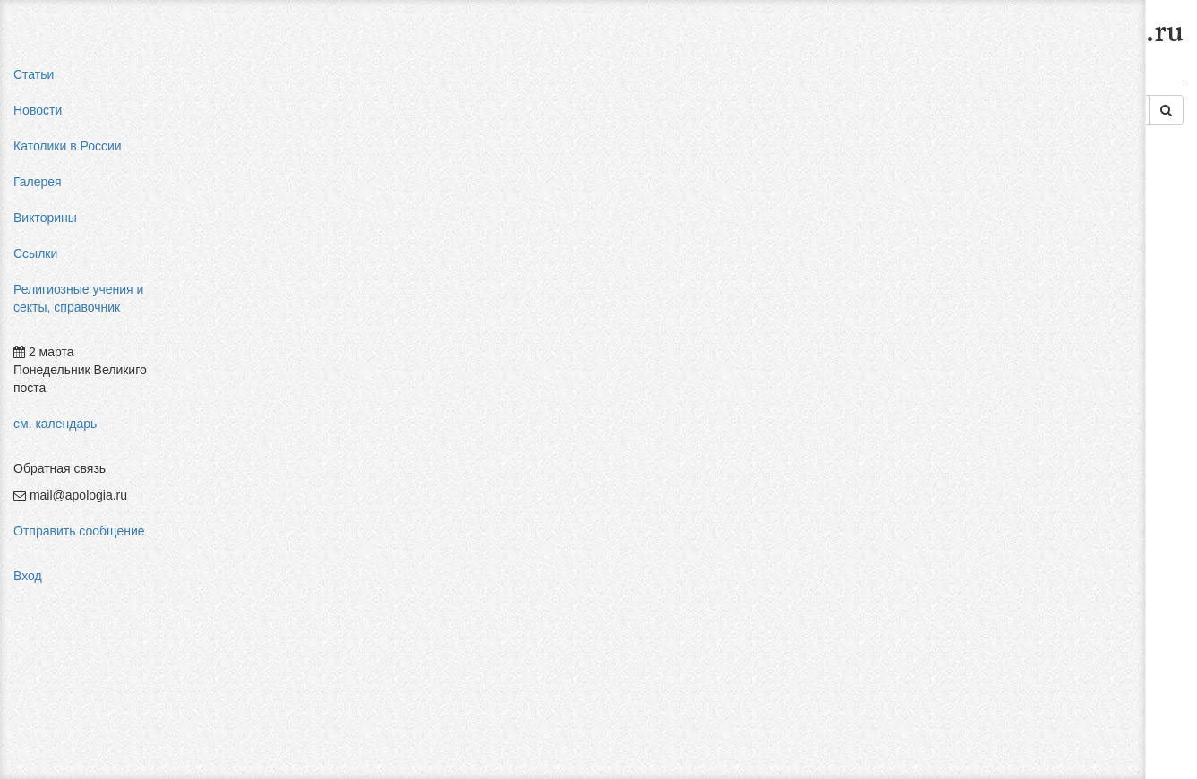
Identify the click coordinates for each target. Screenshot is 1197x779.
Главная (229, 79)
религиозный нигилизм (1022, 358)
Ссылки (35, 253)
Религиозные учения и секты (356, 79)
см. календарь (55, 423)
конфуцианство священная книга (1052, 340)
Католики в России (67, 146)
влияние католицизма (1019, 251)
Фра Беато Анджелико (1020, 412)
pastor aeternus (999, 215)
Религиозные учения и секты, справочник (78, 298)
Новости (37, 110)
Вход (27, 576)
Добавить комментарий (272, 508)
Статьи (33, 74)
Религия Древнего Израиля (670, 79)
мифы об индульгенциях (1027, 233)
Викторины (45, 217)
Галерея (37, 182)
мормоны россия (1005, 322)
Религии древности (515, 79)
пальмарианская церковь (1029, 304)
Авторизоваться (883, 488)
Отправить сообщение (79, 531)
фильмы (980, 430)
